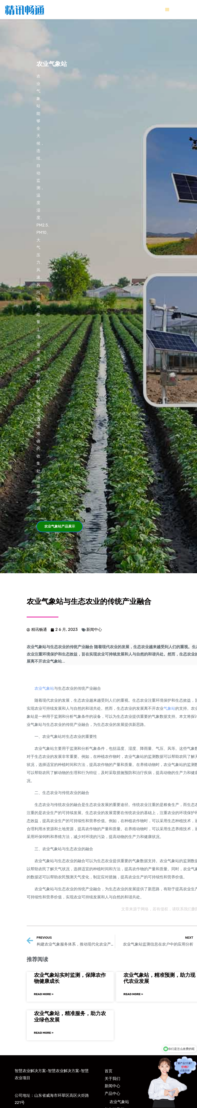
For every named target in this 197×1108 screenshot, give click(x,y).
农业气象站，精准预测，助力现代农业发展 (159, 978)
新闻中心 (94, 629)
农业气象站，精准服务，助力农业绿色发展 (70, 1016)
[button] (59, 526)
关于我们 (112, 1078)
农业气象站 (44, 688)
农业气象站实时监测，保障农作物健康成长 (70, 978)
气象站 (169, 708)
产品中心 (112, 1093)
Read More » (44, 994)
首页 (108, 1071)
